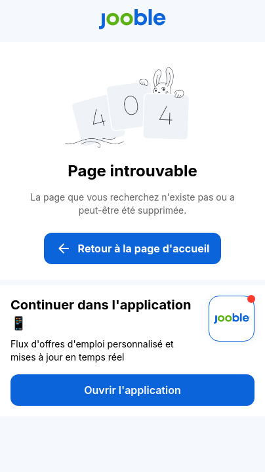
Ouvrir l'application (132, 390)
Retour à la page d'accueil (133, 248)
